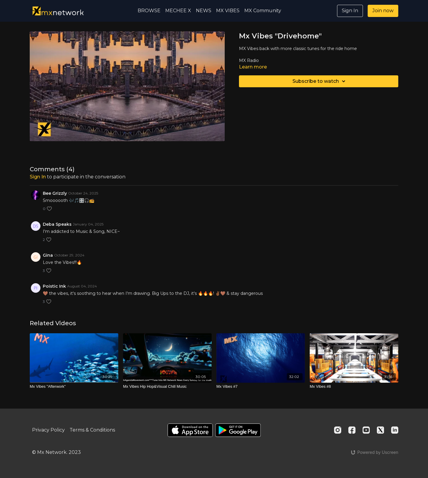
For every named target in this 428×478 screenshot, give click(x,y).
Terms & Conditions (92, 430)
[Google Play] (238, 430)
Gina (48, 255)
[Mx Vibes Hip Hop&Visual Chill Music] (167, 387)
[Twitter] (380, 430)
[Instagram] (337, 430)
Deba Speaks (57, 224)
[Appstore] (190, 430)
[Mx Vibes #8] (354, 387)
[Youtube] (366, 430)
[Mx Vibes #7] (260, 387)
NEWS (203, 10)
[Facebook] (351, 430)
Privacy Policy (48, 430)
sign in (38, 177)
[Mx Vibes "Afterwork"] (74, 387)
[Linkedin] (394, 430)
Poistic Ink (54, 286)
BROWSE (149, 10)
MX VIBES (228, 10)
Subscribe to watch (319, 81)
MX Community (262, 10)
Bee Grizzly (55, 193)
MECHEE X (178, 10)
